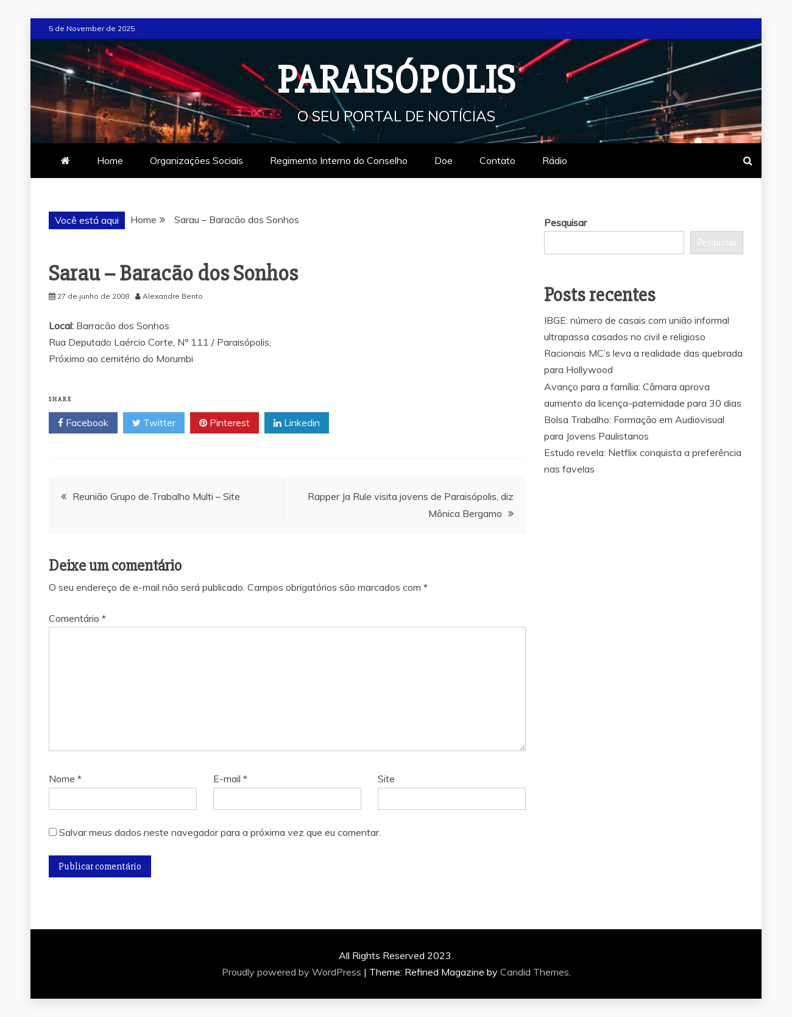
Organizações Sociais (196, 160)
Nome (65, 779)
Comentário (77, 618)
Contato (497, 160)
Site (386, 779)
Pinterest (224, 423)
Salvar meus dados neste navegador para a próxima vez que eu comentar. (220, 832)
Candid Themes (534, 972)
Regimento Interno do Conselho (339, 160)
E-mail (230, 779)
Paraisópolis (396, 80)
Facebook (83, 423)
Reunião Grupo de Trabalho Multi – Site (156, 496)
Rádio (554, 160)
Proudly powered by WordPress (293, 972)
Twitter (153, 423)
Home (110, 160)
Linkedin (297, 423)
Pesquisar (565, 222)
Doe (443, 160)
